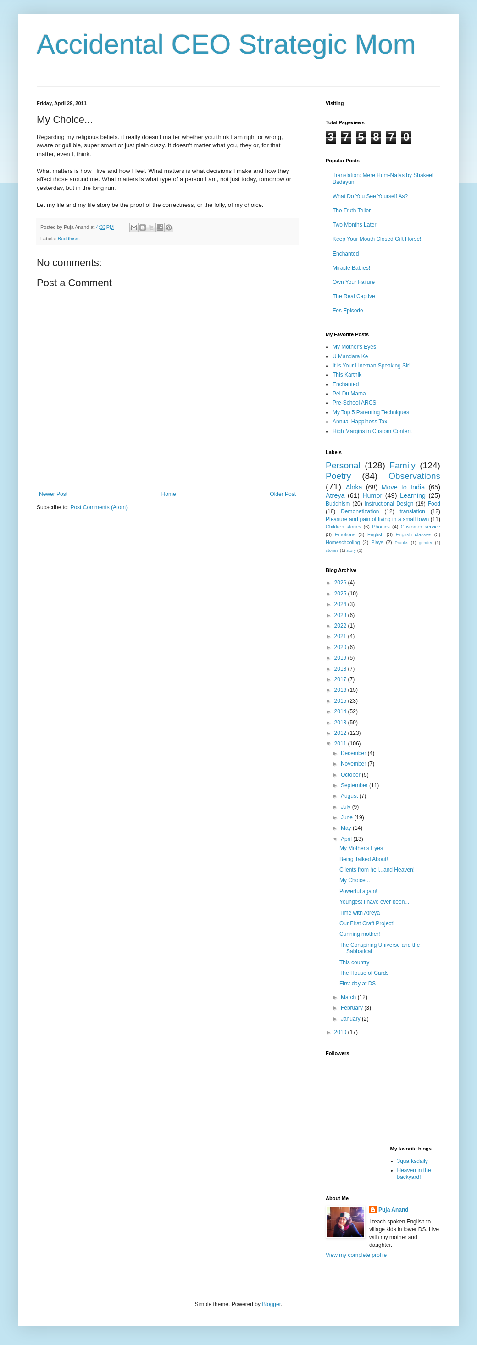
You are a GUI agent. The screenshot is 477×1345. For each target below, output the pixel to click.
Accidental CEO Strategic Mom (226, 44)
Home (168, 494)
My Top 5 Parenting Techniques (371, 412)
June (347, 817)
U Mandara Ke (350, 356)
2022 (341, 625)
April (347, 839)
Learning (413, 495)
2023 (341, 615)
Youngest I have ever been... (374, 902)
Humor (372, 495)
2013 (341, 722)
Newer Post (53, 494)
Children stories (343, 526)
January (351, 1019)
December (354, 753)
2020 (341, 647)
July (346, 807)
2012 (341, 733)
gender (426, 542)
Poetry (338, 476)
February (352, 1008)
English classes (413, 534)
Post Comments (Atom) (99, 507)
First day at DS (357, 983)
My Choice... (354, 880)
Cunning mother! (359, 934)
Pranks (401, 542)
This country (354, 962)
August (350, 796)
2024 (341, 604)
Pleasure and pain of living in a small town (377, 519)
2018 (341, 669)
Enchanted (346, 253)
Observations (414, 476)
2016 (341, 690)
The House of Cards (363, 973)
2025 (341, 593)
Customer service (420, 526)
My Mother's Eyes (354, 347)
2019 (341, 658)
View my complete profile (356, 1255)
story (351, 550)
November (354, 764)
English (375, 534)
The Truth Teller (352, 210)
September (355, 785)
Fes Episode (348, 310)
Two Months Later (354, 225)
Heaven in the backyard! (414, 1173)
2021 (341, 636)
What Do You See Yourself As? (370, 196)
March (349, 997)
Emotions (345, 534)
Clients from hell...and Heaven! (377, 870)
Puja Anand (393, 1209)
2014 (341, 711)
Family (402, 465)
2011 (341, 743)
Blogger (271, 1304)
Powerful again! (358, 891)
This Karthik (347, 375)
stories (332, 550)
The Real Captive (354, 296)
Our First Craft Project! (366, 923)
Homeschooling (343, 542)
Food (434, 503)
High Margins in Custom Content (372, 431)
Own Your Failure (354, 282)
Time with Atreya (359, 913)
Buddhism (69, 238)
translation (412, 511)
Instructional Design (389, 503)
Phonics (380, 526)
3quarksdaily (412, 1161)
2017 (341, 679)
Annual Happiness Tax (360, 421)
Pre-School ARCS (354, 403)
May (347, 828)
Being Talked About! (363, 859)
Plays (377, 542)
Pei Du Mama (349, 393)
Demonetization (360, 511)
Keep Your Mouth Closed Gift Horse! (377, 239)
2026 (341, 582)
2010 (341, 1032)
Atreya (335, 495)
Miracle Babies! (351, 268)
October (351, 775)
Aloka (354, 487)
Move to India (403, 487)
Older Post (283, 494)
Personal (343, 465)
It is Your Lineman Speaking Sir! (371, 365)
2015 (341, 701)
